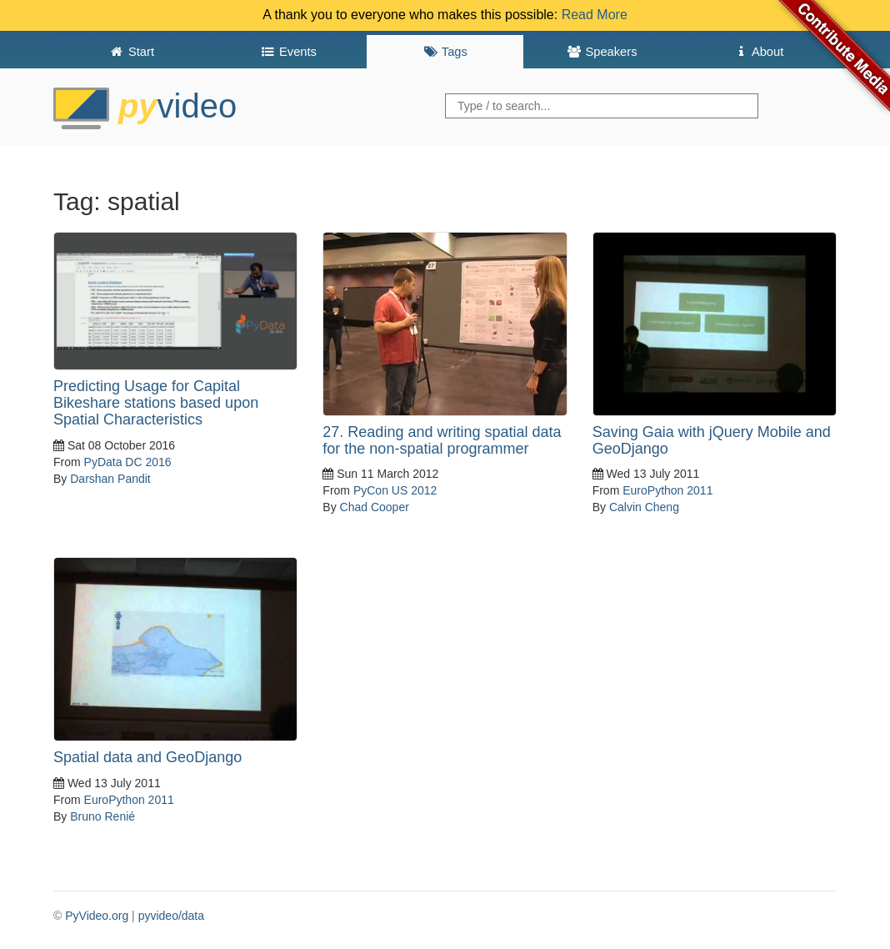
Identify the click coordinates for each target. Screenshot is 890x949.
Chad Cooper (374, 507)
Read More (595, 15)
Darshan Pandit (110, 478)
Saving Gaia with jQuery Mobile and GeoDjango (711, 440)
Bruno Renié (102, 816)
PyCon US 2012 (395, 490)
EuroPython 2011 (667, 490)
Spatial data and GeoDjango (147, 757)
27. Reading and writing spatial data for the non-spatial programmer (441, 440)
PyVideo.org (96, 915)
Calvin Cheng (644, 507)
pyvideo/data (171, 915)
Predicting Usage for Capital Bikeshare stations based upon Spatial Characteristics (155, 403)
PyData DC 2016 (128, 462)
